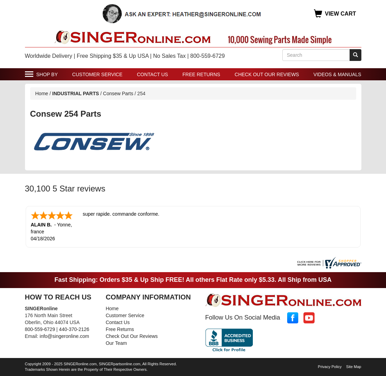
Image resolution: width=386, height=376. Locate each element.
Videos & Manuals (337, 74)
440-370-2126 (74, 329)
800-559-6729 (40, 329)
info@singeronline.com (64, 336)
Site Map (353, 367)
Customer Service (97, 74)
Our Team (116, 343)
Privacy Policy (330, 367)
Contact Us (152, 74)
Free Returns (201, 74)
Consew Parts (118, 93)
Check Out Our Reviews (267, 74)
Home (41, 93)
